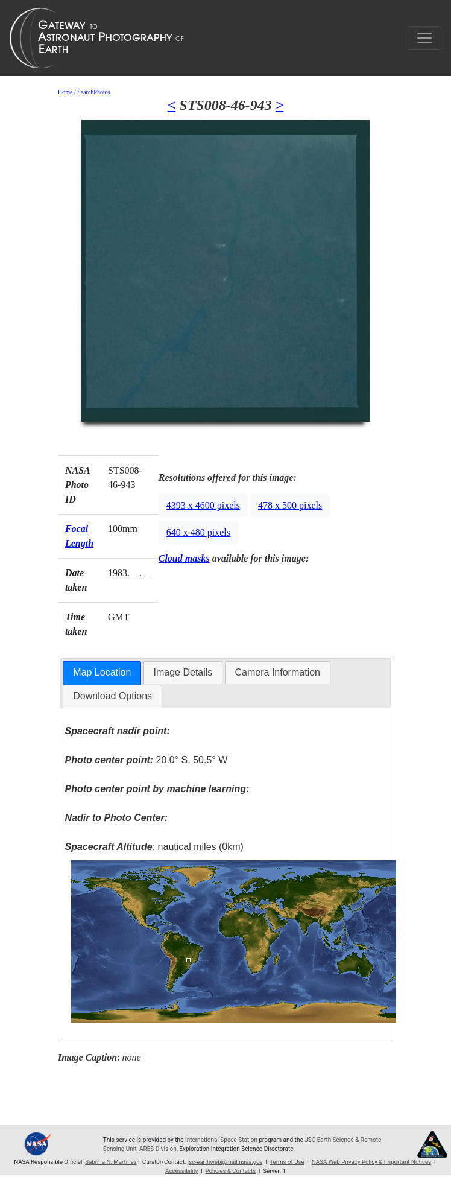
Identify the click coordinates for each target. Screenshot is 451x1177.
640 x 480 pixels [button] (198, 532)
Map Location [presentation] (102, 672)
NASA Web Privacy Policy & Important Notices (371, 1161)
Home (65, 92)
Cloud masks (184, 558)
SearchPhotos (93, 92)
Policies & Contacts (230, 1170)
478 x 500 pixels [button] (290, 505)
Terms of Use (287, 1161)
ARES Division (158, 1149)
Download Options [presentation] (112, 696)
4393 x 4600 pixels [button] (203, 505)
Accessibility (181, 1170)
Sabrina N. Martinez (110, 1161)
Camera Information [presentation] (277, 672)
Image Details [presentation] (183, 672)
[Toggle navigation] (424, 38)
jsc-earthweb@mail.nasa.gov (225, 1161)
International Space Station (221, 1140)
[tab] (102, 673)
